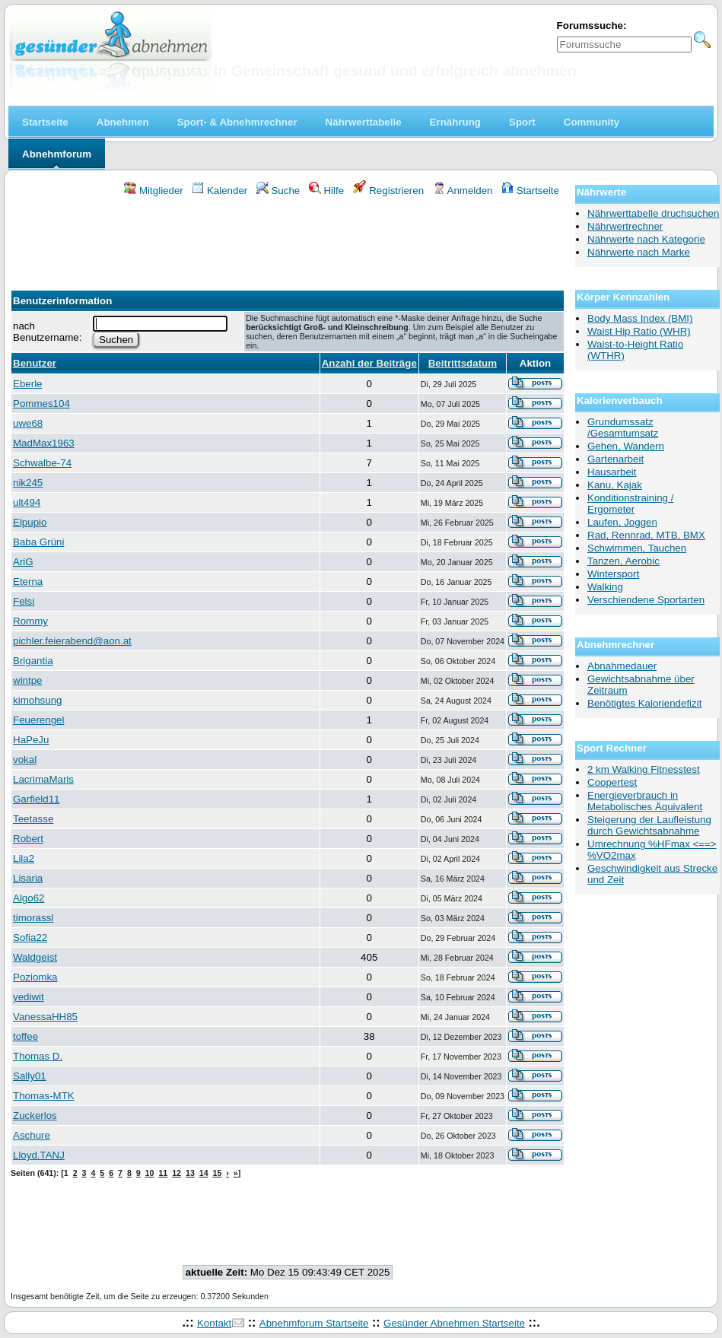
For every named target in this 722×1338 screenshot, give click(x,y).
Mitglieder (153, 190)
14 (203, 1173)
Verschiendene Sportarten (646, 599)
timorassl (33, 917)
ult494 (26, 502)
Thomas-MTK (44, 1095)
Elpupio (29, 522)
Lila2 (23, 858)
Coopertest (612, 782)
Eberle (28, 383)
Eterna (28, 581)
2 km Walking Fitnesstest (643, 769)
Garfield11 (36, 799)
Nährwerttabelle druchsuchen (653, 213)
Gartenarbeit (615, 459)
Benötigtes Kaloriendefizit (644, 703)
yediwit (28, 997)
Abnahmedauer (622, 666)
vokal (25, 759)
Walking (605, 587)
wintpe (28, 680)
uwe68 (28, 423)
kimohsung (37, 700)
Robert (28, 838)
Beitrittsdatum (462, 363)
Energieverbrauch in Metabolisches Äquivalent (644, 801)
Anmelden (463, 190)
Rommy (30, 621)
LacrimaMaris (43, 779)
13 (190, 1173)
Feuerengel (38, 720)
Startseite (530, 190)
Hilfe (326, 190)
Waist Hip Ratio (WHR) (639, 331)
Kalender (219, 190)
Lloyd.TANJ (39, 1155)
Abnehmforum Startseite (314, 1323)
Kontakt (214, 1323)
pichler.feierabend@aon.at (72, 641)
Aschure (31, 1135)
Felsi (23, 601)
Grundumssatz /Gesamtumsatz (622, 427)
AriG (23, 561)
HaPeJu (31, 739)
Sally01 (29, 1076)
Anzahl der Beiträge (369, 363)
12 (176, 1173)
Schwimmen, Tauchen (636, 548)
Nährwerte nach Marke (638, 252)
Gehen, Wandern (625, 446)
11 (162, 1173)
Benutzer (34, 363)
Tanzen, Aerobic (623, 561)
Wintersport (613, 574)
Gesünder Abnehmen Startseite (454, 1323)
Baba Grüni (38, 542)
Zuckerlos (35, 1115)
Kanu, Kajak (614, 485)
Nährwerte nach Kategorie (646, 239)
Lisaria (28, 878)
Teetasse (33, 819)
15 (217, 1173)
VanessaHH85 (45, 1016)
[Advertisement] (288, 239)
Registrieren (389, 190)
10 (149, 1173)
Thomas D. (37, 1056)
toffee (25, 1036)
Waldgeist (35, 957)
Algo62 (29, 898)
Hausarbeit (611, 472)
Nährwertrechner (625, 226)
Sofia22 (30, 937)
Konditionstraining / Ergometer (630, 503)
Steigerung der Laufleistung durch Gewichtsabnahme (649, 825)
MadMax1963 (44, 443)
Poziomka (35, 977)
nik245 (28, 482)
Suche (278, 190)
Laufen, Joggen (622, 522)
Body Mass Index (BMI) (640, 318)
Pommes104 (41, 403)
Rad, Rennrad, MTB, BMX (646, 535)
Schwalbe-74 (42, 463)
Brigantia (33, 660)
